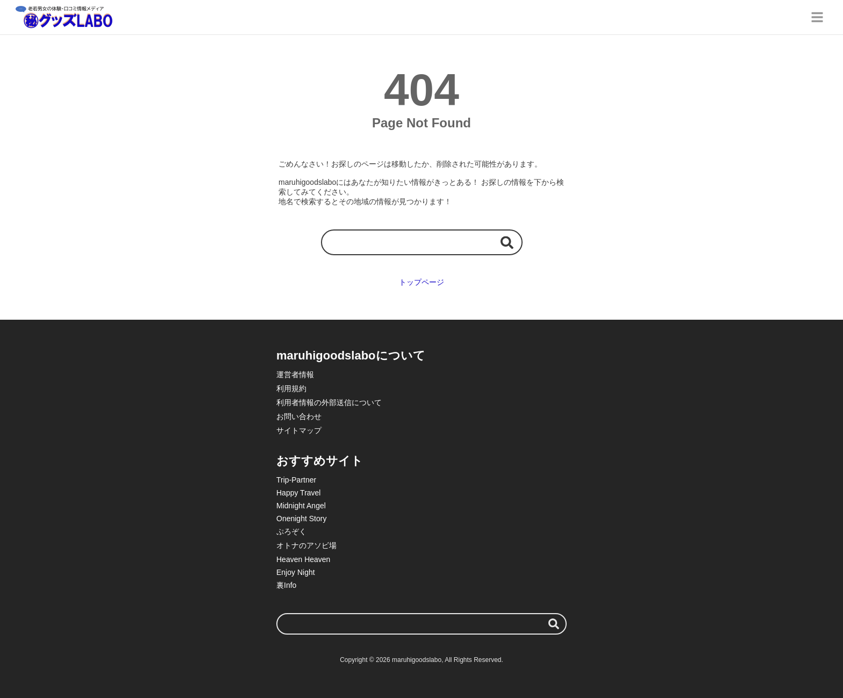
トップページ (421, 282)
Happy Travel (298, 492)
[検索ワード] (421, 242)
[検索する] (507, 242)
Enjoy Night (295, 572)
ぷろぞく (291, 531)
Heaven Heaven (303, 559)
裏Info (286, 585)
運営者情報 (295, 374)
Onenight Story (301, 518)
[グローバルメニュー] (817, 17)
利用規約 (291, 388)
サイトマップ (299, 430)
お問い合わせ (299, 416)
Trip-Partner (296, 480)
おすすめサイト (319, 460)
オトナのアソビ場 (306, 545)
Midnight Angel (301, 505)
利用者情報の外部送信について (329, 402)
